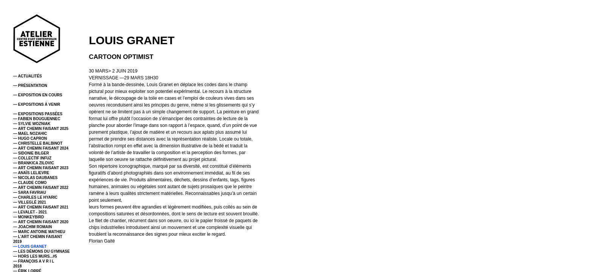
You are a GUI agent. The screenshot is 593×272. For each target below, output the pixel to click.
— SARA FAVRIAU (29, 192)
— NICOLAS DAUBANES (35, 178)
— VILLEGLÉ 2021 (29, 202)
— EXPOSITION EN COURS (37, 95)
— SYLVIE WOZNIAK (31, 124)
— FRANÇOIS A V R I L (33, 261)
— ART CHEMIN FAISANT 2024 (40, 148)
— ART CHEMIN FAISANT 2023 (40, 168)
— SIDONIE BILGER (31, 153)
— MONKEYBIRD (28, 217)
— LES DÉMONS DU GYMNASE (41, 251)
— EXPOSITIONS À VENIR (36, 104)
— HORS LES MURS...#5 (35, 256)
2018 (17, 266)
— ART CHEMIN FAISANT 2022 (40, 187)
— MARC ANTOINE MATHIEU (39, 232)
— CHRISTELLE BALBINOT (37, 143)
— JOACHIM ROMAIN (32, 227)
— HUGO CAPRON (30, 138)
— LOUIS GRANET (30, 246)
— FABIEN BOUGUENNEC (36, 119)
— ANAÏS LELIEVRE (31, 173)
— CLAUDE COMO (30, 183)
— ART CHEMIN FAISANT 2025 (40, 129)
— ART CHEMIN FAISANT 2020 (40, 222)
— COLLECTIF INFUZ (32, 158)
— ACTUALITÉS (27, 76)
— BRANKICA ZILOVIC (33, 163)
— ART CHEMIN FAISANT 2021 (40, 207)
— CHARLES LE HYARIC (35, 197)
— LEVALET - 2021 (30, 212)
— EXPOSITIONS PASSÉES (37, 114)
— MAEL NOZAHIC (30, 133)
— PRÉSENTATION (30, 85)
